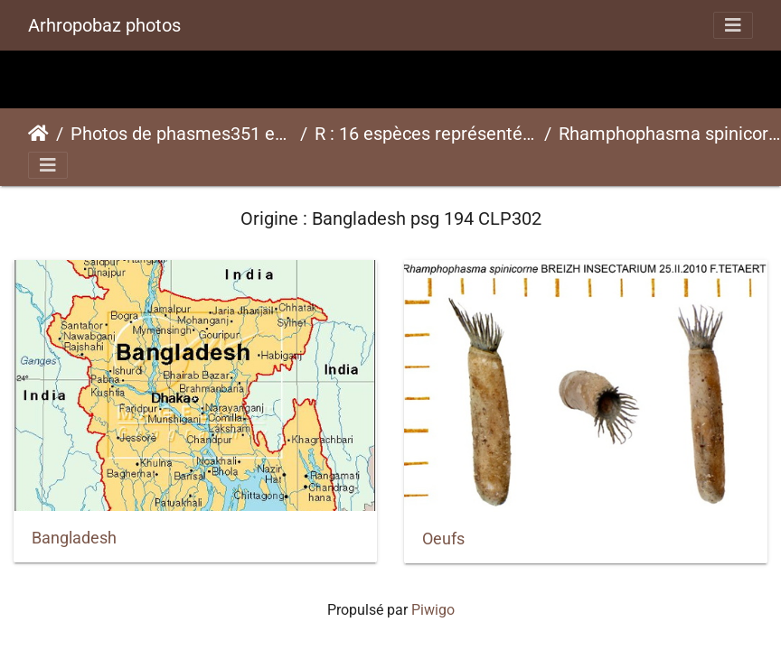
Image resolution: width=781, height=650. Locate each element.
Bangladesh (74, 538)
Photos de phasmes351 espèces (182, 133)
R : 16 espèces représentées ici (426, 133)
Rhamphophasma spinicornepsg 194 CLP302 (670, 133)
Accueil (38, 133)
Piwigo (433, 609)
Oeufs (443, 539)
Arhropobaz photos (104, 25)
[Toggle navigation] (733, 25)
